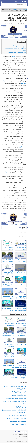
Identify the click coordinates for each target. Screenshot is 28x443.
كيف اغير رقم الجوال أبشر (19, 407)
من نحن (15, 436)
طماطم (24, 1)
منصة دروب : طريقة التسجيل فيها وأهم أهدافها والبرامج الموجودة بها (16, 420)
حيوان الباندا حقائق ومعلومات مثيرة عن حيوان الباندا (14, 402)
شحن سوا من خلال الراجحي (19, 395)
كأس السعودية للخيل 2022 (19, 392)
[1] (11, 85)
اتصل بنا (15, 434)
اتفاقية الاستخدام (23, 436)
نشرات (15, 439)
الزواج (20, 147)
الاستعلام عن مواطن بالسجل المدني (17, 415)
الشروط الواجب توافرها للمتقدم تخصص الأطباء (15, 49)
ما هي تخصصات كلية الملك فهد (17, 52)
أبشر (6, 172)
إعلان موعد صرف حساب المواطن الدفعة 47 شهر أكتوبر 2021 (15, 387)
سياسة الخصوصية (23, 434)
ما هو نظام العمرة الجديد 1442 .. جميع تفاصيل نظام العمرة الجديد (14, 411)
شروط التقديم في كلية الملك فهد (17, 46)
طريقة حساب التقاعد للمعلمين (18, 424)
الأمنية (13, 56)
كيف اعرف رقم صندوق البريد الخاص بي (16, 398)
